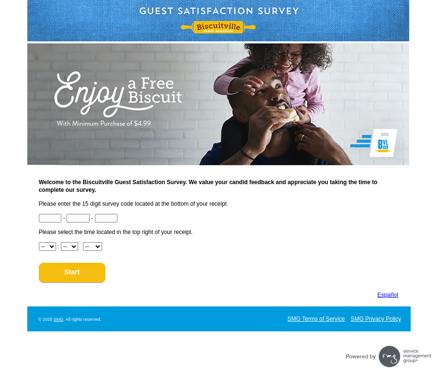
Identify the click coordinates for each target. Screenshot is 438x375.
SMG (59, 319)
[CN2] (78, 218)
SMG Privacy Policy (376, 319)
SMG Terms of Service (316, 319)
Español (388, 295)
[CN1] (50, 218)
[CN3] (106, 218)
